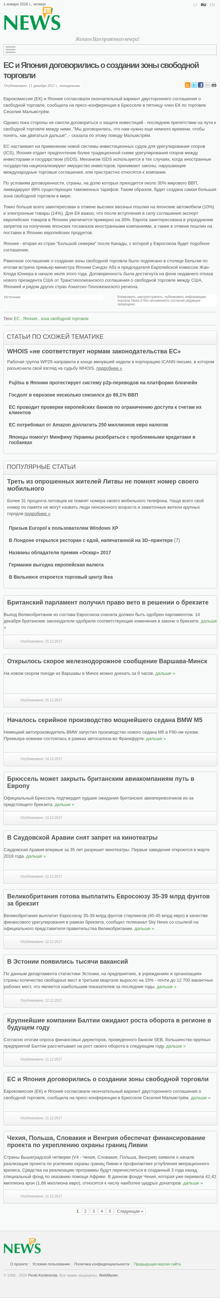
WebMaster (108, 1275)
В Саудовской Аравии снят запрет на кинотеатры (82, 837)
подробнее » (109, 368)
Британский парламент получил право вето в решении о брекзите (107, 602)
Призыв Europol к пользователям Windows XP (63, 528)
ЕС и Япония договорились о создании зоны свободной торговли (108, 1079)
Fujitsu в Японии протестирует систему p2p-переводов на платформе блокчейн (103, 382)
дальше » (165, 673)
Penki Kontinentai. (43, 1275)
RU (203, 5)
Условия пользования (51, 1264)
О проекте (19, 1264)
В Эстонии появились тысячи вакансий (67, 961)
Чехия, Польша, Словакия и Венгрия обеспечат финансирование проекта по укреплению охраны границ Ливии (106, 1141)
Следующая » (130, 1211)
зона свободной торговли (64, 318)
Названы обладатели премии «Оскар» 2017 (60, 552)
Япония (30, 318)
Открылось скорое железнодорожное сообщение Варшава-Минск (107, 661)
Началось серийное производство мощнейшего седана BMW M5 (104, 720)
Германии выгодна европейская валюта (56, 564)
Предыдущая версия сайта (157, 1264)
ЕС (17, 318)
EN (212, 5)
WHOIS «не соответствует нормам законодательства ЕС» (94, 351)
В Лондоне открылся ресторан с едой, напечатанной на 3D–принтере (91, 540)
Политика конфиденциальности (101, 1264)
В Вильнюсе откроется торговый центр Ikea (61, 577)
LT (195, 5)
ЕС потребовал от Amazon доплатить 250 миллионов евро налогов (88, 424)
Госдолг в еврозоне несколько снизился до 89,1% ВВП (73, 395)
